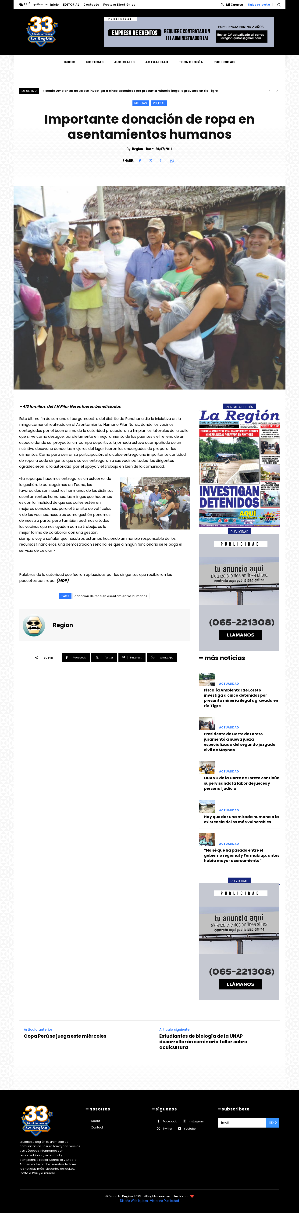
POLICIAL (159, 103)
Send (273, 1123)
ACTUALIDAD (229, 683)
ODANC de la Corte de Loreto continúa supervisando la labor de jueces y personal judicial (242, 783)
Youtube (190, 1129)
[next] (277, 91)
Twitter (167, 1129)
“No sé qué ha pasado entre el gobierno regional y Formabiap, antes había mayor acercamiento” (241, 856)
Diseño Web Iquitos (134, 1201)
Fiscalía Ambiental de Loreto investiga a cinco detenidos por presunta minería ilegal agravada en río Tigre (130, 90)
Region (137, 149)
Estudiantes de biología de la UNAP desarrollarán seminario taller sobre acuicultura (203, 1041)
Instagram (196, 1121)
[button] (279, 4)
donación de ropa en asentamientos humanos (111, 596)
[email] (242, 1123)
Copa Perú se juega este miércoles (65, 1036)
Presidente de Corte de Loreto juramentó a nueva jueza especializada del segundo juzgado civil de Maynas (239, 741)
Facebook (170, 1121)
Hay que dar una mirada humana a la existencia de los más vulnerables (241, 819)
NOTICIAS (140, 103)
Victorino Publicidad (164, 1201)
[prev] (269, 91)
